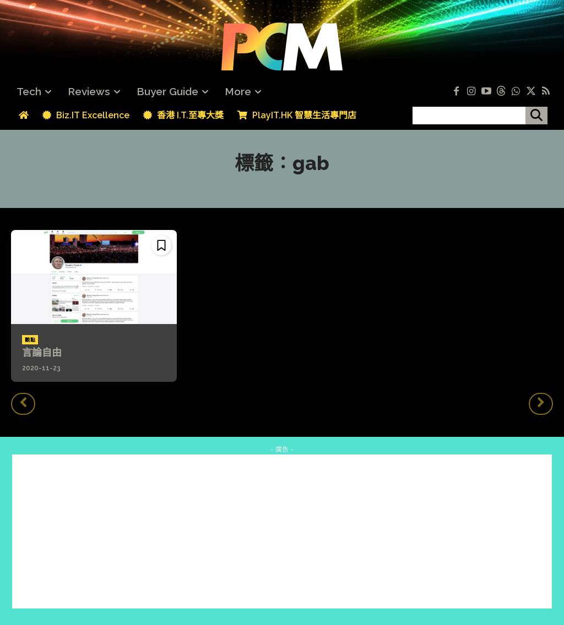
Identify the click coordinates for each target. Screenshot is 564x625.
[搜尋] (536, 115)
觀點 (30, 340)
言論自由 (42, 352)
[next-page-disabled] (541, 404)
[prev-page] (23, 404)
